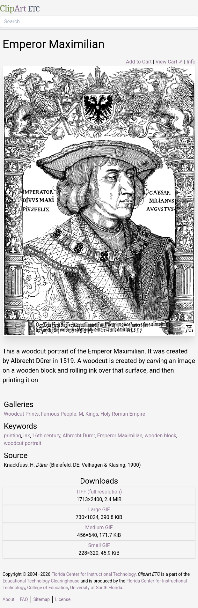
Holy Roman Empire (122, 414)
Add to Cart (139, 62)
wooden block (160, 436)
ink (26, 436)
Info (191, 62)
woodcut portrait (22, 443)
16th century (46, 436)
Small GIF (99, 545)
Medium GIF (99, 527)
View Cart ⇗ (169, 62)
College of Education (47, 587)
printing (12, 436)
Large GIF (99, 510)
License (62, 599)
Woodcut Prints (21, 414)
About (8, 599)
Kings (91, 414)
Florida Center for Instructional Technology (93, 574)
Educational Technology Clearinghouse (41, 580)
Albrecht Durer (78, 436)
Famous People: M (62, 414)
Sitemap (41, 599)
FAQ (24, 599)
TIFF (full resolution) (99, 492)
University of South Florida (96, 587)
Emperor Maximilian (119, 436)
